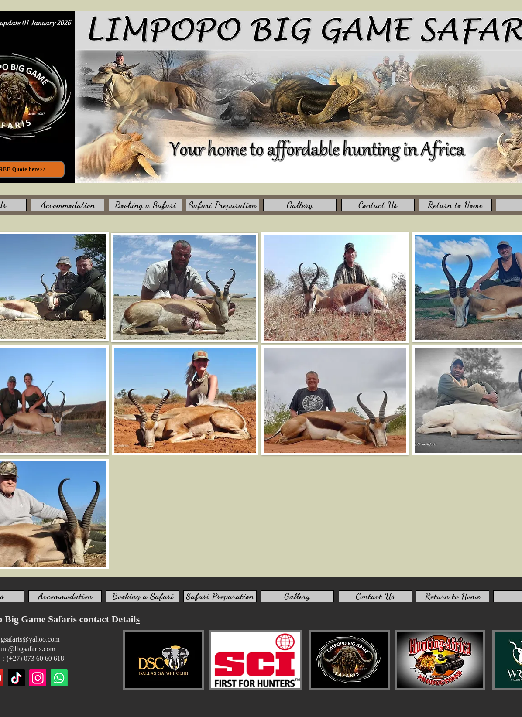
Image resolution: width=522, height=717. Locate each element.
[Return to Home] (455, 205)
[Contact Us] (378, 205)
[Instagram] (37, 677)
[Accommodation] (67, 205)
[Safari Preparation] (222, 205)
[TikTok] (16, 677)
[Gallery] (300, 205)
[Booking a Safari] (145, 205)
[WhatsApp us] (59, 677)
